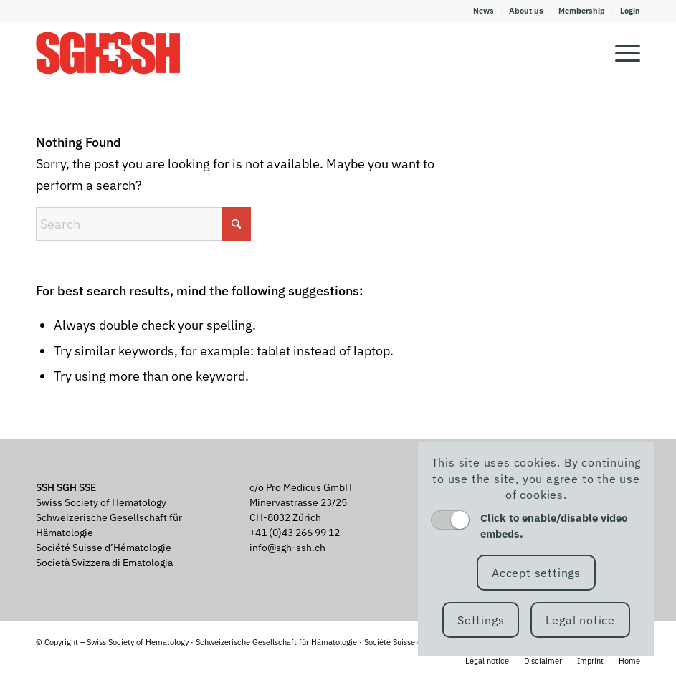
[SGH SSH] (108, 53)
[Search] (143, 224)
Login (630, 11)
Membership (581, 11)
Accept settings (536, 572)
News (483, 11)
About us (526, 11)
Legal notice (580, 620)
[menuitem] (484, 10)
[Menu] (620, 53)
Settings (480, 620)
